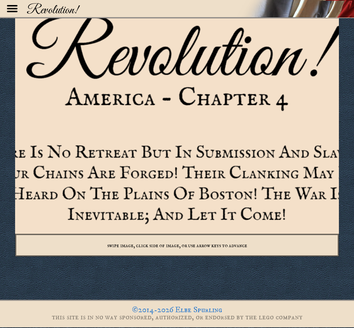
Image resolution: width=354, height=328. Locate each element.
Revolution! (52, 10)
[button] (12, 8)
